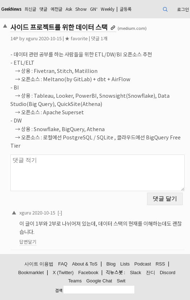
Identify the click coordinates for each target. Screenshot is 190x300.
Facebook (88, 272)
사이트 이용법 (39, 264)
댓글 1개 (99, 38)
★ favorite (76, 38)
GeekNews (11, 9)
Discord (167, 272)
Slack (135, 272)
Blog (111, 264)
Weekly (107, 9)
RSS (160, 264)
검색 (58, 290)
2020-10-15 (43, 212)
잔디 (150, 272)
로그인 (183, 9)
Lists (124, 264)
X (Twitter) (63, 272)
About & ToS (85, 264)
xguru (32, 38)
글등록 (126, 9)
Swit (121, 280)
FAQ (62, 264)
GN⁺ (94, 9)
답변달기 (28, 241)
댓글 (43, 9)
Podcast (142, 264)
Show (81, 9)
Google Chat (99, 280)
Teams (75, 280)
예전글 (56, 9)
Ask (69, 9)
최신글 (30, 9)
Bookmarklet (31, 272)
